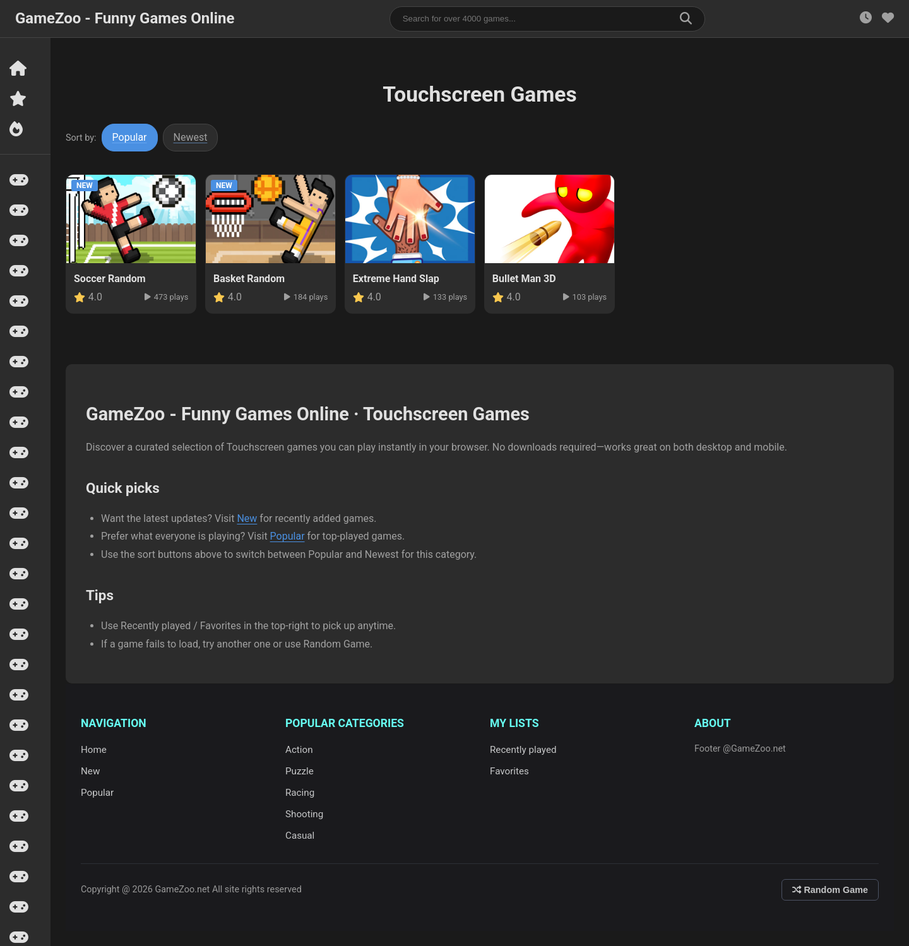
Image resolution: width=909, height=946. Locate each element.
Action (299, 749)
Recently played (523, 749)
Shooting (304, 814)
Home (94, 749)
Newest (191, 137)
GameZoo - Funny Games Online (124, 18)
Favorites (509, 771)
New (247, 518)
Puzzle (299, 771)
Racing (299, 792)
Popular (129, 137)
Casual (299, 835)
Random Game (830, 890)
